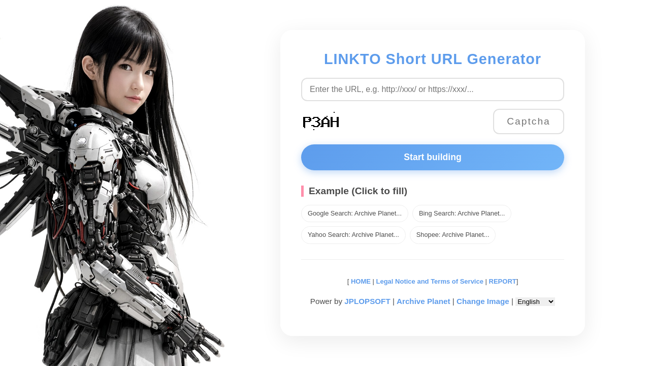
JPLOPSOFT (367, 301)
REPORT (502, 281)
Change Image (483, 301)
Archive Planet (423, 301)
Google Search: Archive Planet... (355, 213)
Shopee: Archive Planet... (453, 234)
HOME (360, 281)
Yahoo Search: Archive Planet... (353, 234)
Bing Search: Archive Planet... (462, 213)
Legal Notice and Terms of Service (429, 281)
